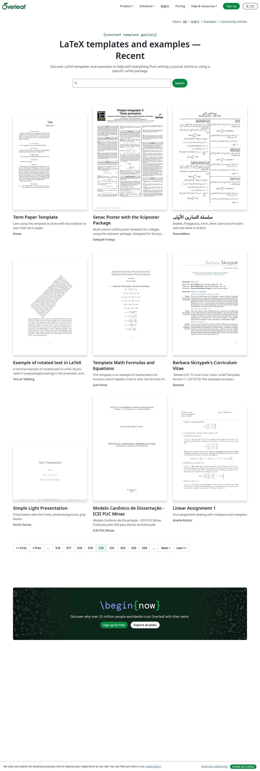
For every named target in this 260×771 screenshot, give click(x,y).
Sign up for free (114, 625)
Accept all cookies (243, 766)
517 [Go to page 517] (68, 548)
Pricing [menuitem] (180, 6)
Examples (209, 22)
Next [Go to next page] (165, 548)
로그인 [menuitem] (250, 6)
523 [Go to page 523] (133, 548)
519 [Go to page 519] (90, 548)
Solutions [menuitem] (146, 6)
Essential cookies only (215, 766)
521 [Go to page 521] (112, 548)
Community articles (233, 22)
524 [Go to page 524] (144, 548)
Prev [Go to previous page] (36, 548)
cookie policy (153, 766)
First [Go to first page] (21, 548)
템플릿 (195, 22)
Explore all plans (145, 625)
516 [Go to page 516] (57, 548)
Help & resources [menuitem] (203, 6)
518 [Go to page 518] (79, 548)
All (185, 22)
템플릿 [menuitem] (165, 6)
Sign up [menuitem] (231, 6)
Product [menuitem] (125, 6)
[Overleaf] (14, 6)
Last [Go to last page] (181, 548)
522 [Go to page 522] (122, 548)
